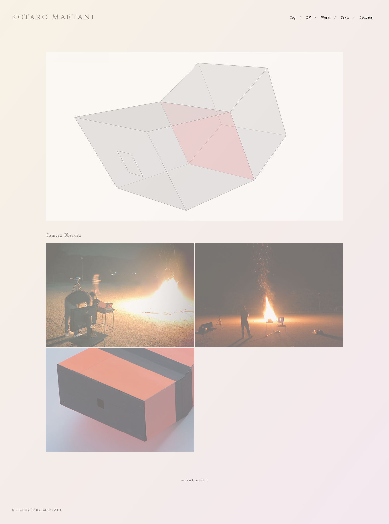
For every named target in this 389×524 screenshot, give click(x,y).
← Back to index (194, 480)
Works (326, 17)
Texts (345, 17)
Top (293, 17)
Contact (365, 17)
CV (308, 17)
